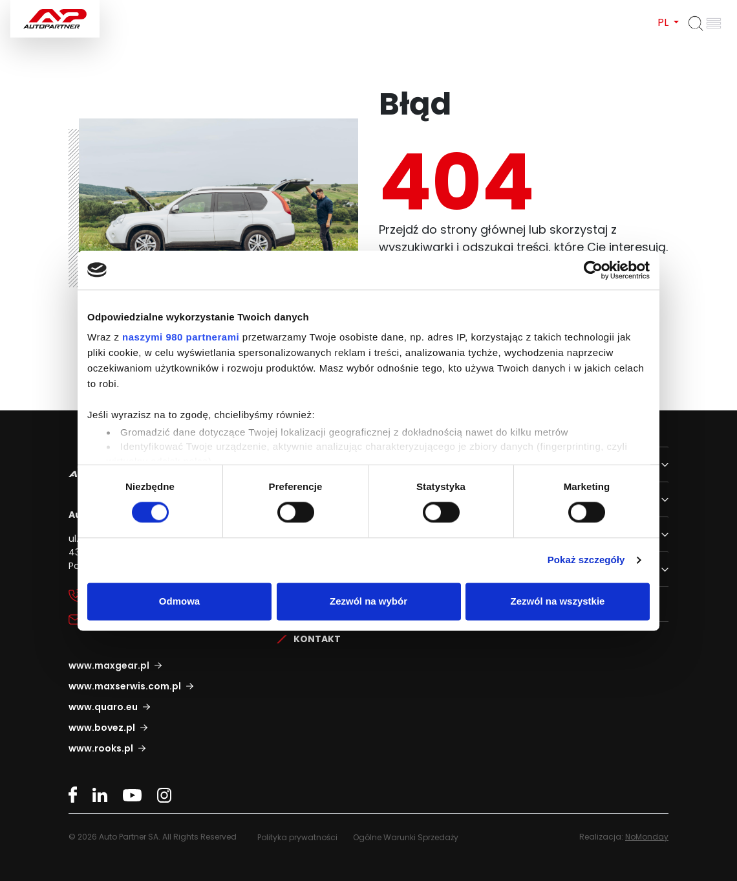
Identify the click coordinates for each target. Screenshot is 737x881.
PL (664, 22)
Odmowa (179, 601)
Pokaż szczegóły (586, 560)
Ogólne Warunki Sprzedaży (405, 837)
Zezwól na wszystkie (558, 601)
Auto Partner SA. (52, 7)
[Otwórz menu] (714, 23)
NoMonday (646, 836)
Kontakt (317, 638)
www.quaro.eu (103, 706)
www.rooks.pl (101, 748)
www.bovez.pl (102, 727)
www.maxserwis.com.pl (125, 686)
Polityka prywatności (297, 837)
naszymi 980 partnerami (180, 336)
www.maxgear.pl (109, 665)
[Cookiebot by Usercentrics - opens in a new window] (593, 270)
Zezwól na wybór (368, 601)
